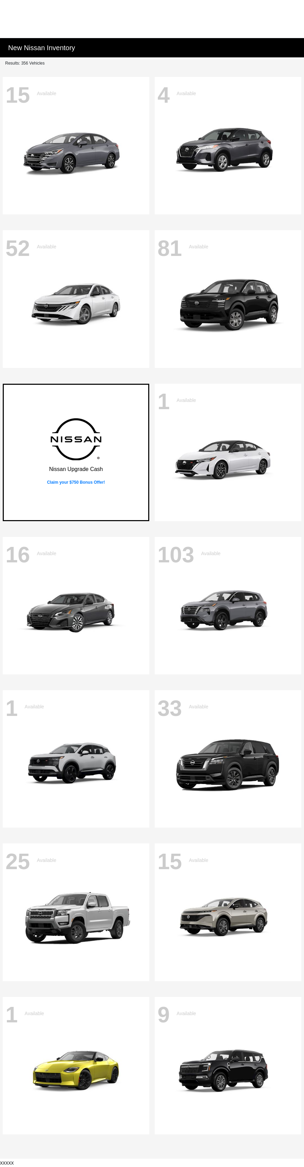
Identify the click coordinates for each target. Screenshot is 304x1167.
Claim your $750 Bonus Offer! (76, 482)
